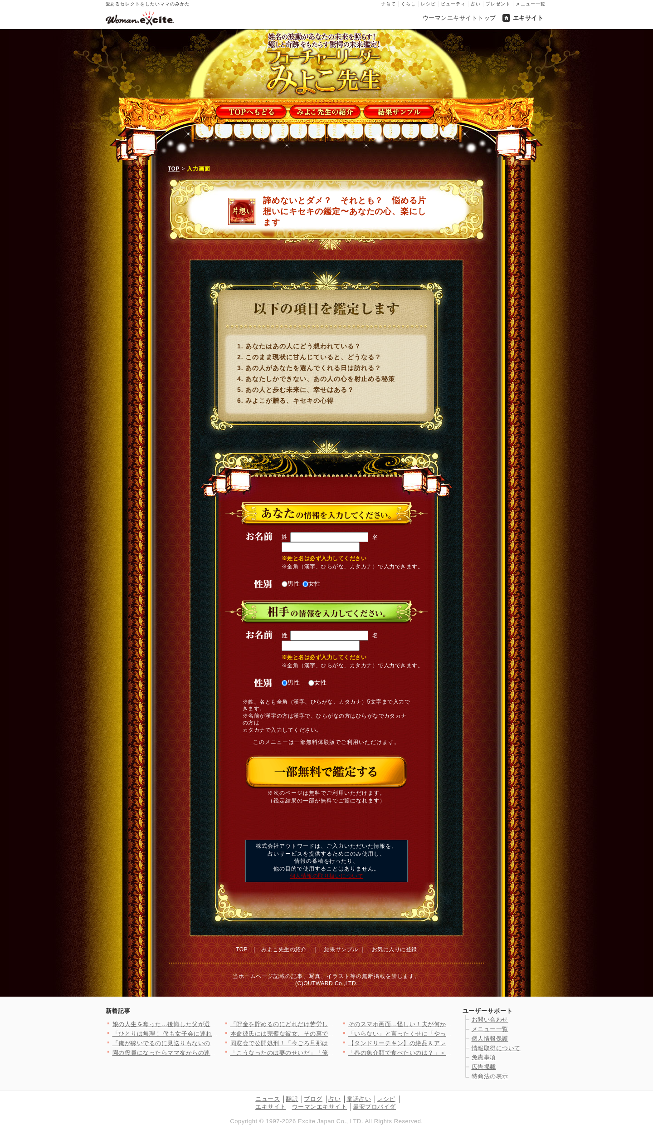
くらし (408, 3)
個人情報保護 (490, 1038)
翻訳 (292, 1099)
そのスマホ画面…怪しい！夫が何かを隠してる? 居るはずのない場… (442, 1024)
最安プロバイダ (374, 1106)
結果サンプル (341, 949)
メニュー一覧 (531, 3)
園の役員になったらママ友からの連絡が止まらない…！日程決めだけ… (210, 1052)
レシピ (428, 3)
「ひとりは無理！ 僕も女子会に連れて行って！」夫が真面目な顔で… (208, 1033)
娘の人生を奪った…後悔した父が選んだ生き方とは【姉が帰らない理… (210, 1024)
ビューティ (453, 3)
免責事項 (484, 1057)
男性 (291, 583)
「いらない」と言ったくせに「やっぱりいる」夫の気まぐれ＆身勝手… (446, 1033)
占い (476, 3)
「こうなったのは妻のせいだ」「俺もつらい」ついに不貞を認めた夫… (328, 1052)
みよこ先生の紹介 (284, 949)
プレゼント (498, 3)
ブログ (313, 1099)
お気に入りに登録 (394, 949)
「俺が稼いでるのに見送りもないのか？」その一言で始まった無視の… (210, 1043)
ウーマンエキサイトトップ (459, 18)
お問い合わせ (490, 1019)
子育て (388, 3)
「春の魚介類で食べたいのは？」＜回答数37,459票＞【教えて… (436, 1052)
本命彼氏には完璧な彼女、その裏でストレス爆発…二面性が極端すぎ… (328, 1033)
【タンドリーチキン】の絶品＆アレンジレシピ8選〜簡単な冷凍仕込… (444, 1043)
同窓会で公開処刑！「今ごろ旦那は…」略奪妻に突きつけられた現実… (328, 1043)
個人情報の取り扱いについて (326, 876)
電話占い (358, 1099)
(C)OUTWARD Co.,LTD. (326, 983)
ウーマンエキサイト (319, 1106)
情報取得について (496, 1048)
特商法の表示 (490, 1076)
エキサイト (528, 18)
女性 (311, 583)
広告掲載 (484, 1066)
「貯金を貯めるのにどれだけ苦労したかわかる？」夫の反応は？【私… (328, 1024)
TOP (174, 169)
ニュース (267, 1099)
